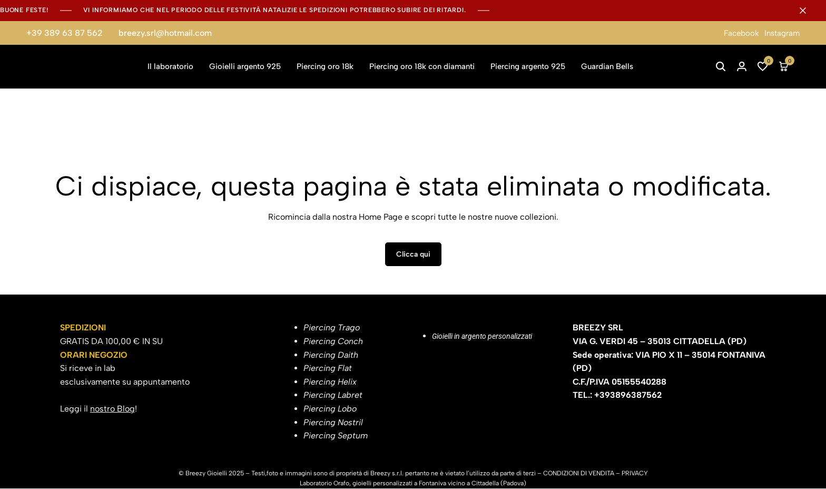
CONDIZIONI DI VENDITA (578, 473)
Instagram (782, 33)
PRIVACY (635, 473)
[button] (762, 66)
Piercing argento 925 (527, 66)
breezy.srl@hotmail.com (165, 33)
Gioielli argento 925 (245, 66)
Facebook (741, 33)
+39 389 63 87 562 (64, 33)
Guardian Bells (607, 66)
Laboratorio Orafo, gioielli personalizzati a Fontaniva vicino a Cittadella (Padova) (413, 483)
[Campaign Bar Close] (807, 10)
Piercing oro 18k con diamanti (422, 66)
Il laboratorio (170, 66)
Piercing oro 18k (325, 66)
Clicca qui (413, 255)
